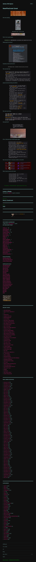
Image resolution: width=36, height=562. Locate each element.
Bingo (5, 493)
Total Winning (7, 339)
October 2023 (6, 421)
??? (4, 313)
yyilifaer (4, 237)
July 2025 (6, 390)
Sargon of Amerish (7, 526)
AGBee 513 (5, 245)
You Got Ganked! (6, 266)
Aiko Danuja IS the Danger (9, 333)
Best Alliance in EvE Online (9, 323)
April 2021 (6, 464)
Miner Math (6, 517)
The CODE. (5, 546)
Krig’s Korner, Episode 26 (9, 311)
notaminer (6, 520)
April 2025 (6, 395)
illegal (5, 510)
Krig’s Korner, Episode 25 (9, 352)
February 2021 (7, 467)
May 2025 (6, 393)
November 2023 (7, 419)
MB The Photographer (7, 242)
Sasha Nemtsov (6, 229)
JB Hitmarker (5, 248)
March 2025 (6, 396)
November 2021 (7, 454)
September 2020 (7, 474)
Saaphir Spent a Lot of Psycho (10, 337)
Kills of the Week (7, 513)
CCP (4, 495)
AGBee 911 (5, 236)
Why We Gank (5, 268)
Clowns (5, 497)
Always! (21, 185)
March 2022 (6, 448)
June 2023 (6, 426)
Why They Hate (5, 269)
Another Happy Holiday (8, 330)
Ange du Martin (6, 240)
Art (4, 491)
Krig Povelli (6, 514)
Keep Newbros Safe (6, 276)
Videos (5, 536)
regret (5, 521)
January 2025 (6, 399)
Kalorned (6, 511)
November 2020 (7, 471)
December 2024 (7, 400)
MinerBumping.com (7, 258)
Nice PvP (5, 350)
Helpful (5, 369)
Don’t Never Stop (6, 287)
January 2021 (6, 468)
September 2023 (7, 422)
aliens (5, 487)
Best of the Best (7, 326)
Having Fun (6, 314)
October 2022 (6, 438)
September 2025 (7, 388)
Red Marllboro (6, 230)
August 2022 (6, 441)
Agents (18, 185)
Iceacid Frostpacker (7, 253)
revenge (5, 523)
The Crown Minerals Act (8, 259)
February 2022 (7, 450)
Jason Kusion (5, 233)
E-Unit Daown (7, 353)
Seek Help (4, 289)
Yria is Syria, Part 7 (7, 365)
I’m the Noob (6, 318)
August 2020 (6, 475)
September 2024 (7, 405)
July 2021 (5, 460)
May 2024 (6, 411)
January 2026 (6, 382)
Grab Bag (6, 508)
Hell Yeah (4, 291)
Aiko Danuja (11, 223)
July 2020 (6, 477)
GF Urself (6, 362)
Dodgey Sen (5, 246)
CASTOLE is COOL (7, 340)
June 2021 (6, 461)
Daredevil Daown (7, 356)
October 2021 (6, 455)
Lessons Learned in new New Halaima (11, 357)
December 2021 (7, 452)
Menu (31, 3)
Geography (6, 506)
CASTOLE (6, 494)
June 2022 (6, 444)
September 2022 (7, 439)
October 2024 (6, 403)
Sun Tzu (5, 530)
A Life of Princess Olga (7, 261)
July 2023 (6, 425)
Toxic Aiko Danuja (7, 324)
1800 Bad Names (7, 310)
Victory (25, 185)
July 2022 (6, 442)
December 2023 (7, 418)
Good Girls (6, 507)
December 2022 (7, 435)
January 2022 (6, 451)
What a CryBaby (7, 354)
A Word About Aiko (8, 349)
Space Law (6, 529)
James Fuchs (5, 252)
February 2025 (7, 398)
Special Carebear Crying (8, 360)
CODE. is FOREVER (6, 279)
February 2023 (7, 432)
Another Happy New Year (9, 321)
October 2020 (6, 473)
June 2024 (6, 409)
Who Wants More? (7, 372)
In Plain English (7, 346)
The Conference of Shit (8, 344)
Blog (4, 551)
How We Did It (5, 271)
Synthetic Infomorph (7, 249)
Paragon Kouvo (6, 243)
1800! (4, 556)
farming (5, 501)
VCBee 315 (5, 227)
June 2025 (6, 392)
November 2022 (7, 437)
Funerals (5, 504)
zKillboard (5, 544)
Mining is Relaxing (6, 275)
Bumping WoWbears (8, 359)
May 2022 (6, 445)
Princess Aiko (6, 185)
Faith (5, 500)
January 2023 (6, 434)
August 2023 (6, 424)
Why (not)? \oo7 (7, 367)
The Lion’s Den (7, 342)
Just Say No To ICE (7, 336)
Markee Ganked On (6, 278)
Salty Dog (4, 272)
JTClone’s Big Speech (7, 281)
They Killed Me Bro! (6, 265)
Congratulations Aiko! (7, 285)
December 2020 (7, 470)
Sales (5, 524)
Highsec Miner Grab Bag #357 (10, 363)
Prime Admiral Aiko (8, 347)
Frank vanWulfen (6, 250)
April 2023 (6, 429)
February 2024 (7, 415)
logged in (10, 192)
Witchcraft (6, 537)
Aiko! (4, 292)
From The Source (7, 503)
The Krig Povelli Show (7, 282)
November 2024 (7, 402)
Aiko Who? (5, 554)
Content (5, 498)
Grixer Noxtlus (6, 235)
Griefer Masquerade (8, 373)
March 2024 (6, 413)
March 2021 (6, 465)
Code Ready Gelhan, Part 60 (9, 366)
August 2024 (6, 406)
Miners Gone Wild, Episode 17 (10, 327)
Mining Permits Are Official (9, 334)
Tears (23, 185)
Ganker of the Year (7, 316)
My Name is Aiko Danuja (9, 320)
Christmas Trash (7, 329)
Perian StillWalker (6, 239)
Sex (4, 527)
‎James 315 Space (8, 4)
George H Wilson (6, 232)
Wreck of (5, 539)
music (5, 519)
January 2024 (6, 416)
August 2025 (6, 389)
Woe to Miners (5, 288)
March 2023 (6, 431)
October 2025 (6, 386)
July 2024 (6, 408)
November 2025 (7, 385)
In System (6, 370)
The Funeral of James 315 (7, 284)
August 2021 (6, 458)
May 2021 (6, 462)
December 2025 (7, 383)
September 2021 (7, 457)
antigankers (6, 490)
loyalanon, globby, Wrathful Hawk (11, 516)
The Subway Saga (6, 274)
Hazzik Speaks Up (7, 317)
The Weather (6, 533)
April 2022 (6, 447)
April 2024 (6, 412)
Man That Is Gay (7, 343)
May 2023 (6, 428)
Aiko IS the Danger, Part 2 (9, 331)
